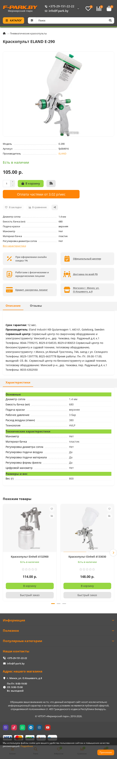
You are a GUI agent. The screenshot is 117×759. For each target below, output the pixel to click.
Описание (13, 306)
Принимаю (106, 752)
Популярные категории (58, 641)
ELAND (62, 153)
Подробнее (27, 746)
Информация (58, 620)
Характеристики (18, 382)
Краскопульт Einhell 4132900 (29, 556)
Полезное (58, 630)
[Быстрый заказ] (51, 183)
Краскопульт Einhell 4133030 (87, 556)
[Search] (75, 20)
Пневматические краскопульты (28, 33)
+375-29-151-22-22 (58, 6)
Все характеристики (14, 246)
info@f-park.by (55, 11)
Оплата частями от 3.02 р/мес (41, 194)
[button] (113, 552)
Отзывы (36, 306)
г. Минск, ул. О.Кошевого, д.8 (24, 678)
